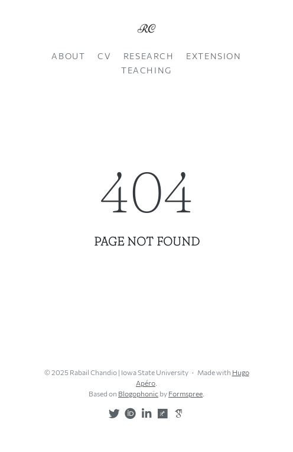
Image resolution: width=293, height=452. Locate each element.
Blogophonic (138, 393)
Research (148, 56)
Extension (213, 56)
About (68, 56)
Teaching (146, 70)
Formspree (185, 393)
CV (104, 56)
